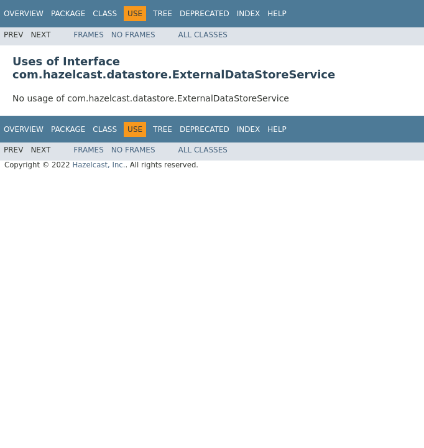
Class (105, 13)
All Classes (203, 34)
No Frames (133, 34)
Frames (88, 34)
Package (68, 13)
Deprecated (204, 13)
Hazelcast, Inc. (98, 165)
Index (248, 13)
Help (277, 13)
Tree (162, 13)
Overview (24, 13)
